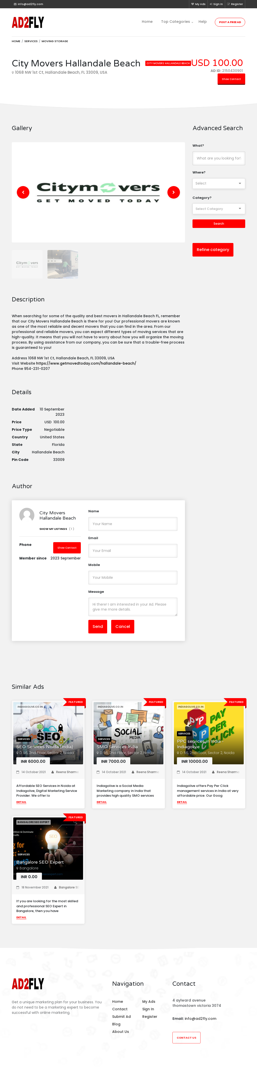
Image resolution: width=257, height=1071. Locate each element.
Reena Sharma (65, 776)
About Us (120, 1031)
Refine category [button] (213, 250)
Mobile (94, 568)
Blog (116, 1024)
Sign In (216, 4)
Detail (21, 806)
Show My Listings (56, 533)
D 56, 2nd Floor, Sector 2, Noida (47, 756)
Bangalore (29, 872)
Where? (199, 172)
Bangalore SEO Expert (40, 866)
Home (147, 21)
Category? (202, 197)
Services (31, 41)
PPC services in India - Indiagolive (200, 748)
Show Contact (231, 79)
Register (235, 4)
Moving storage (55, 41)
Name (93, 515)
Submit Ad (121, 1016)
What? (198, 145)
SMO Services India (117, 750)
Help (203, 21)
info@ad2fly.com (200, 1018)
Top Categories (175, 21)
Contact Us (186, 1038)
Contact (119, 1009)
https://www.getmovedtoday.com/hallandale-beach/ (86, 367)
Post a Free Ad (230, 22)
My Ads (198, 4)
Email (93, 542)
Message (96, 595)
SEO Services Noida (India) (44, 750)
